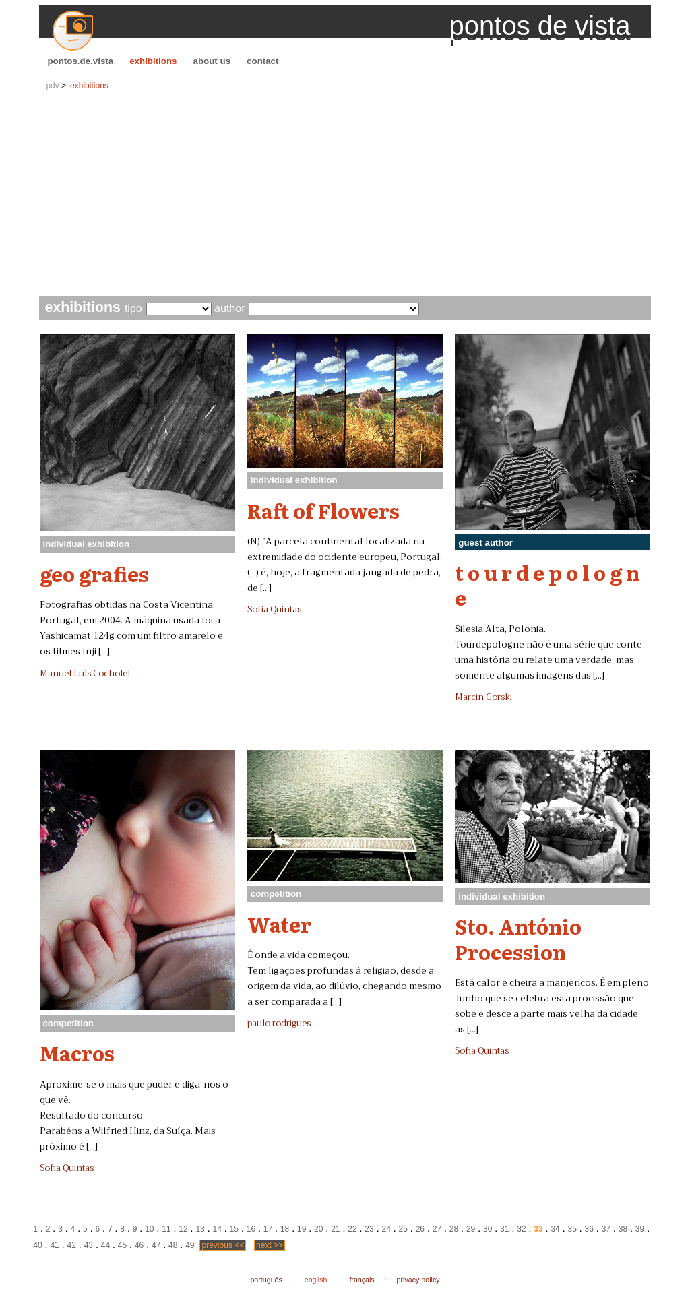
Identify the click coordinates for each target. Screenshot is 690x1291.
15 (234, 1229)
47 (156, 1245)
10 (149, 1229)
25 (403, 1229)
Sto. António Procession (518, 938)
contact (262, 61)
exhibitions (153, 61)
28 (453, 1229)
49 (189, 1245)
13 (199, 1229)
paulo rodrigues (279, 1023)
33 (538, 1229)
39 (639, 1229)
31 (504, 1229)
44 (105, 1245)
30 (487, 1229)
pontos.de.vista (80, 61)
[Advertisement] (345, 194)
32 (521, 1229)
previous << (222, 1245)
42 (71, 1245)
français (361, 1280)
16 (251, 1229)
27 (437, 1229)
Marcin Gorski (483, 697)
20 (318, 1229)
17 (267, 1229)
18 (284, 1229)
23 (369, 1229)
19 (301, 1229)
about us (212, 61)
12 (183, 1229)
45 (122, 1245)
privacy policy (418, 1280)
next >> (269, 1245)
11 (166, 1229)
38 (623, 1229)
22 (352, 1229)
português (266, 1280)
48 (172, 1245)
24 (385, 1229)
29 (470, 1229)
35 (571, 1229)
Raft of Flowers (323, 510)
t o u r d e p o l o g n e (547, 584)
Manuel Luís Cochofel (85, 673)
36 (589, 1229)
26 (420, 1229)
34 (555, 1229)
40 (37, 1245)
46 (139, 1245)
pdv (52, 85)
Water (279, 924)
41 (54, 1245)
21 (335, 1229)
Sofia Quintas (274, 609)
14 (217, 1229)
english (316, 1280)
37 (606, 1229)
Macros (77, 1052)
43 (88, 1245)
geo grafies (94, 573)
